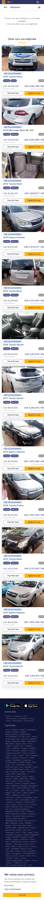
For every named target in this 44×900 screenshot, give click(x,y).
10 (27, 231)
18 (36, 389)
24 (21, 391)
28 (28, 391)
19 (38, 389)
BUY (5, 7)
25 (23, 391)
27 (26, 391)
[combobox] (10, 2)
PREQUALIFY (15, 7)
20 (39, 389)
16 (39, 231)
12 (31, 231)
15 (37, 231)
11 (29, 231)
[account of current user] (39, 7)
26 (24, 391)
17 (34, 389)
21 (41, 389)
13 (33, 231)
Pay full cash (13, 93)
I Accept (22, 895)
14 (35, 231)
